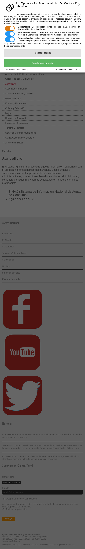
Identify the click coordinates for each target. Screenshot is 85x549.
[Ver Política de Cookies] (16, 69)
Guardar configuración (42, 63)
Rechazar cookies (42, 53)
